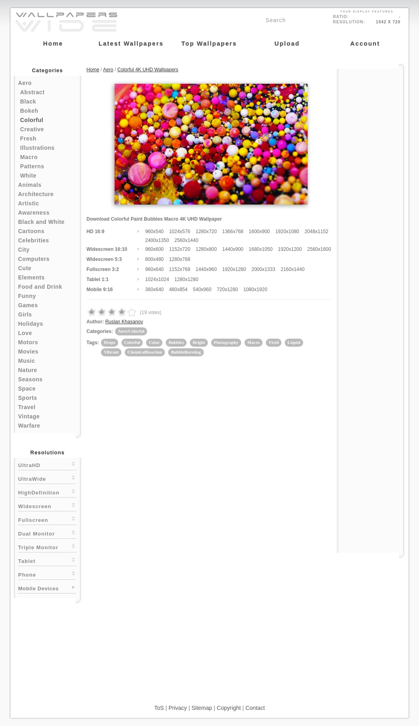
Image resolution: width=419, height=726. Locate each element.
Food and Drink (40, 286)
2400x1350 (157, 240)
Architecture (35, 194)
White (28, 175)
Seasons (30, 379)
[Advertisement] (371, 190)
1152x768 (179, 269)
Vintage (29, 416)
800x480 (154, 259)
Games (28, 305)
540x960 (202, 289)
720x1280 (227, 289)
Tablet (47, 560)
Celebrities (33, 240)
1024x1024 (157, 279)
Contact (255, 708)
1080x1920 (255, 289)
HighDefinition (47, 492)
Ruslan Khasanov (124, 322)
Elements (31, 277)
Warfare (29, 425)
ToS (159, 708)
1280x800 (206, 249)
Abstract (32, 92)
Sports (27, 398)
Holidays (30, 324)
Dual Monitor (47, 533)
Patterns (32, 166)
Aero (25, 83)
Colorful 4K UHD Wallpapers (148, 69)
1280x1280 (186, 279)
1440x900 (233, 249)
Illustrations (37, 148)
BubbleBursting (186, 352)
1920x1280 (234, 269)
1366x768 (233, 231)
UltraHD (47, 464)
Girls (25, 314)
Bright (199, 342)
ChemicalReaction (144, 352)
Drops (109, 342)
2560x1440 (186, 240)
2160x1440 (292, 269)
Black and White (41, 222)
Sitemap (201, 708)
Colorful (31, 120)
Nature (27, 370)
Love (25, 333)
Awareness (33, 212)
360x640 (154, 289)
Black (28, 101)
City (23, 249)
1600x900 (259, 231)
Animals (29, 185)
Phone (47, 574)
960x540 (154, 231)
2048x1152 (316, 231)
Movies (28, 351)
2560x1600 (319, 249)
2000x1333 (263, 269)
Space (27, 388)
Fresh (28, 138)
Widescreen (47, 505)
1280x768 (179, 259)
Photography (226, 342)
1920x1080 (287, 231)
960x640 (154, 269)
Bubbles (176, 342)
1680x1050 (261, 249)
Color (154, 342)
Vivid (274, 342)
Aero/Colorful (131, 331)
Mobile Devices (38, 588)
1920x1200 (290, 249)
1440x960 (206, 269)
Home (92, 69)
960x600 (154, 249)
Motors (28, 342)
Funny (27, 296)
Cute (24, 268)
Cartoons (31, 231)
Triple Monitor (47, 546)
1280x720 (206, 231)
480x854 (178, 289)
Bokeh (29, 111)
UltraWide (47, 478)
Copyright (229, 708)
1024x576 (179, 231)
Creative (32, 129)
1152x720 (179, 249)
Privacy (177, 708)
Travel (26, 407)
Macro (29, 157)
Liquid (294, 342)
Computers (33, 259)
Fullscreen (47, 519)
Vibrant (111, 352)
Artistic (28, 203)
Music (26, 361)
